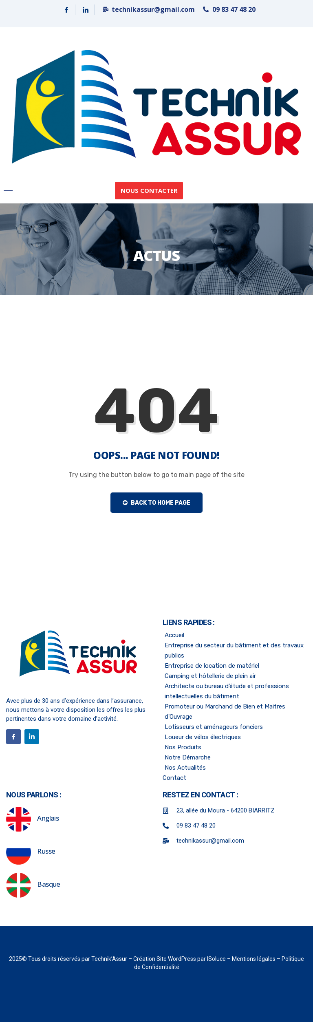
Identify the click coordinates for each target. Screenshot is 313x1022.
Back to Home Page (156, 502)
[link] (156, 106)
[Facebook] (66, 9)
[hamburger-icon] (8, 191)
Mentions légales (254, 959)
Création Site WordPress (165, 959)
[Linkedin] (86, 9)
